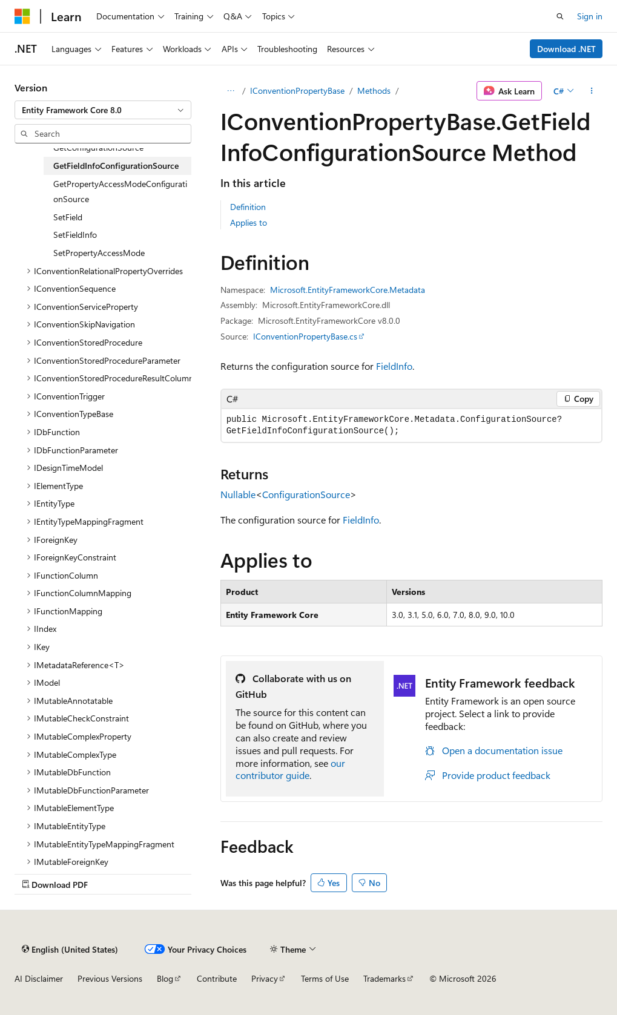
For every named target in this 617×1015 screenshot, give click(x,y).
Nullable (238, 494)
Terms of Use (325, 978)
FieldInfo (394, 366)
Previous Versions (110, 978)
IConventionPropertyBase (297, 90)
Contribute (217, 978)
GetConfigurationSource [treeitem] (98, 147)
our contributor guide (290, 769)
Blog (165, 978)
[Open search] (560, 16)
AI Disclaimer (39, 978)
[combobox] (103, 110)
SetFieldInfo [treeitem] (75, 234)
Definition (248, 206)
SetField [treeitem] (67, 217)
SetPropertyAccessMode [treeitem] (99, 252)
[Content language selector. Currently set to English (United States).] (70, 949)
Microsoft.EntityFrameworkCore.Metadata (347, 289)
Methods (374, 90)
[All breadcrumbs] (231, 90)
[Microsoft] (22, 16)
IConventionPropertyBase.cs (305, 336)
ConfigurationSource (306, 494)
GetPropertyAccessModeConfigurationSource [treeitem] (120, 191)
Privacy (264, 978)
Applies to (248, 222)
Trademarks (384, 978)
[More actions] (591, 90)
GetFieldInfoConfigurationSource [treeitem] (116, 165)
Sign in (589, 16)
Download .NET (566, 48)
